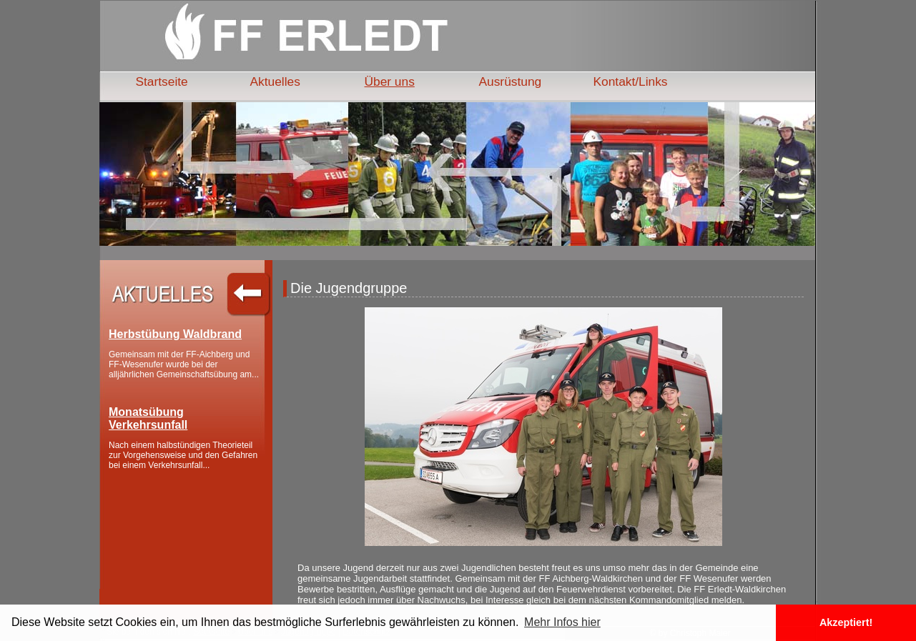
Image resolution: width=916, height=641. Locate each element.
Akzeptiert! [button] (845, 622)
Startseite (162, 81)
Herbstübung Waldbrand (175, 334)
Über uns (390, 81)
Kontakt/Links (631, 81)
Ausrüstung (510, 81)
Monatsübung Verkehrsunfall (148, 418)
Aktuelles (275, 81)
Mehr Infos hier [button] (562, 622)
